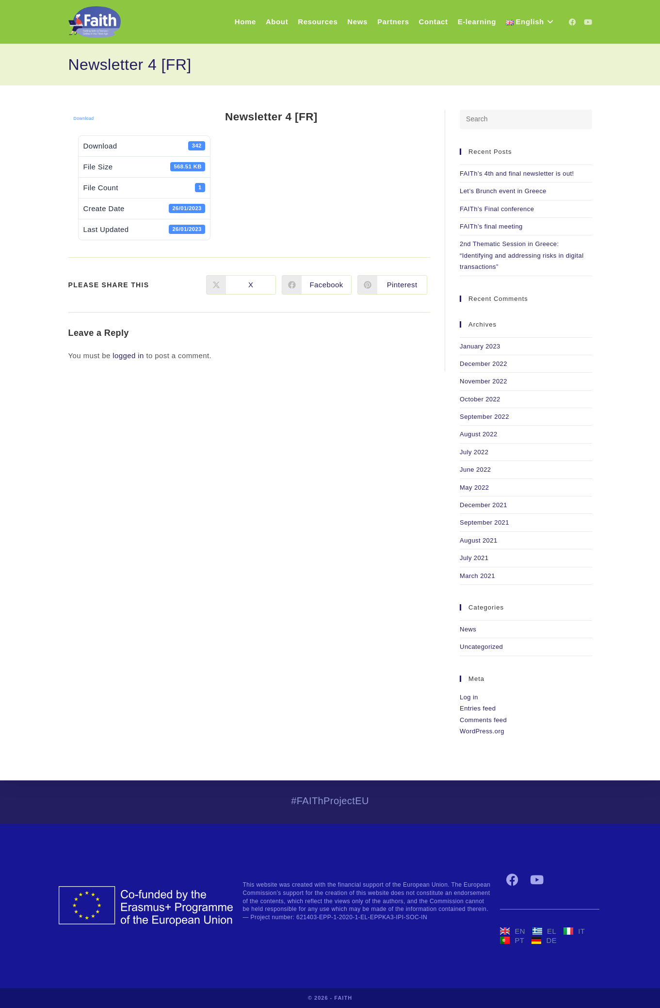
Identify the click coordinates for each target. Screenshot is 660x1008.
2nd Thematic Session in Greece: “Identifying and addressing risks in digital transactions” (521, 255)
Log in (469, 697)
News (468, 629)
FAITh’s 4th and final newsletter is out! (517, 173)
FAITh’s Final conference (497, 209)
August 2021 (478, 540)
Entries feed (478, 708)
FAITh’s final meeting (491, 226)
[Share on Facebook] (317, 285)
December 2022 (483, 363)
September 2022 (484, 416)
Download (84, 118)
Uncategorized (481, 646)
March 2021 (477, 575)
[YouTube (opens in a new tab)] (588, 22)
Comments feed (483, 720)
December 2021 (483, 505)
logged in (128, 355)
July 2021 (474, 558)
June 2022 (475, 469)
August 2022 (478, 434)
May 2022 (474, 487)
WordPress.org (482, 731)
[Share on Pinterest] (392, 285)
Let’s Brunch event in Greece (503, 191)
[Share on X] (241, 285)
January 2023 (480, 346)
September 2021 (484, 522)
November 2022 (483, 381)
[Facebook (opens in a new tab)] (572, 22)
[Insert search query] (526, 119)
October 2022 (480, 399)
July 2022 (474, 452)
